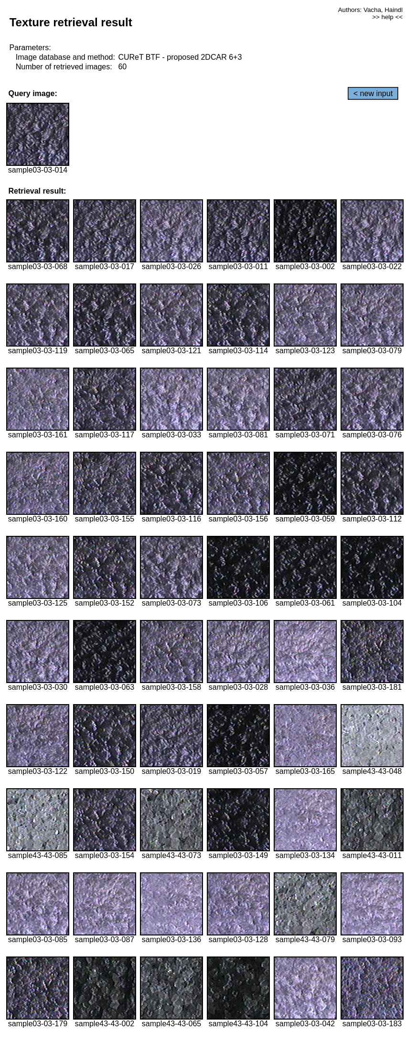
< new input (373, 93)
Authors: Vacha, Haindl (370, 9)
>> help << (387, 17)
